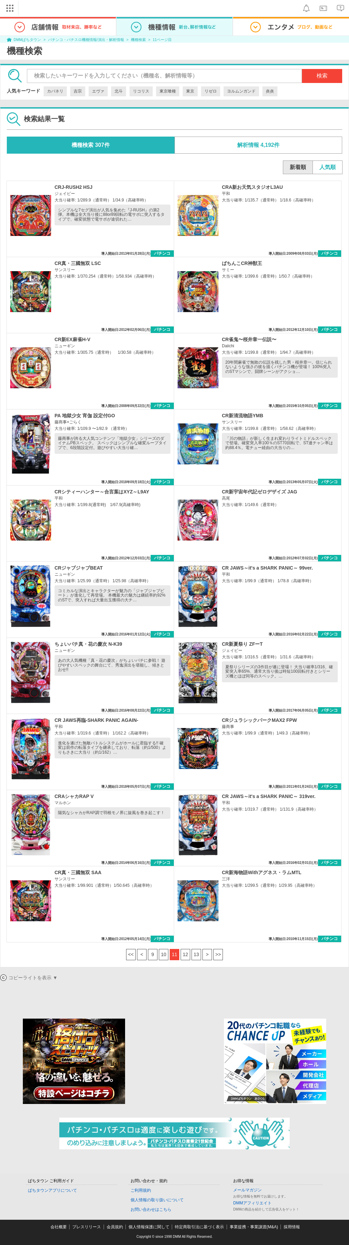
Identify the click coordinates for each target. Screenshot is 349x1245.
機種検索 (138, 40)
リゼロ (210, 91)
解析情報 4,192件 (258, 145)
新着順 (298, 167)
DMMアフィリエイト (252, 1203)
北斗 (119, 91)
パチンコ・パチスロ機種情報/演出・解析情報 (86, 40)
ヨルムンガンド (241, 91)
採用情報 (292, 1227)
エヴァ (98, 91)
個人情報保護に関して (148, 1227)
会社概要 (58, 1227)
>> (218, 954)
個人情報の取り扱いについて (157, 1200)
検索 (322, 76)
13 (196, 954)
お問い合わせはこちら (151, 1209)
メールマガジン (247, 1190)
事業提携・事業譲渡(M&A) (254, 1227)
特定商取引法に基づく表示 (199, 1227)
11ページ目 (162, 40)
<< (131, 954)
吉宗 (78, 91)
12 (185, 954)
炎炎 (270, 91)
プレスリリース (86, 1227)
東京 (190, 91)
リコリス (141, 91)
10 (163, 954)
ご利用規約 (141, 1190)
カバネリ (55, 91)
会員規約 (115, 1227)
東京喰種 (168, 91)
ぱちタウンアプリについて (52, 1190)
